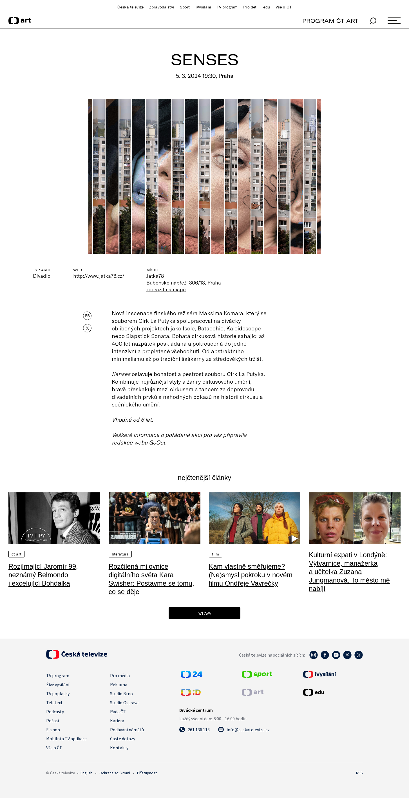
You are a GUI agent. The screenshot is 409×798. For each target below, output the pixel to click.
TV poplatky (58, 693)
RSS (359, 772)
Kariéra (117, 720)
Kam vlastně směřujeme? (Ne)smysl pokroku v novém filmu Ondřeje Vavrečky (250, 575)
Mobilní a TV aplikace (66, 738)
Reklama (118, 684)
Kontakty (119, 747)
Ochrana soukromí (114, 772)
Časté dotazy (122, 738)
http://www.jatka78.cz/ (98, 276)
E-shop (53, 729)
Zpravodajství (161, 7)
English (86, 772)
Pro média (120, 675)
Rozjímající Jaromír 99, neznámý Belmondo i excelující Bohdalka (43, 575)
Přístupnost (147, 772)
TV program (227, 7)
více (204, 613)
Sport (185, 7)
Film (215, 554)
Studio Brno (121, 693)
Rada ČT (118, 711)
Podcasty (55, 711)
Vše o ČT (284, 7)
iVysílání (203, 7)
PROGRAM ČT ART (330, 20)
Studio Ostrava (124, 702)
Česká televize (130, 7)
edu (266, 7)
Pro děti (250, 7)
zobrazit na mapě (166, 289)
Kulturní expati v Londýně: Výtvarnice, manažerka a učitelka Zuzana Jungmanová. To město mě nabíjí (349, 571)
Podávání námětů (127, 729)
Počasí (52, 720)
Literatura (120, 554)
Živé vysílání (57, 684)
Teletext (54, 702)
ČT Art (16, 554)
